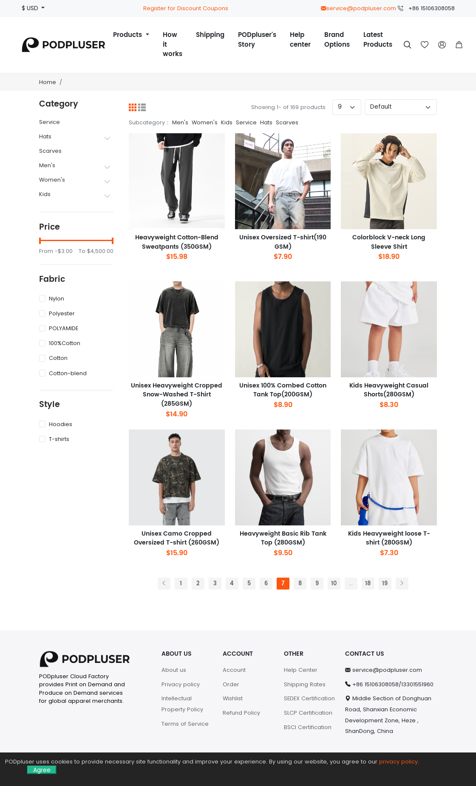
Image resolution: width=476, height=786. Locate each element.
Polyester (57, 313)
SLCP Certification (308, 712)
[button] (459, 45)
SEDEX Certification (309, 698)
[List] (142, 107)
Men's (47, 165)
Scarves (50, 150)
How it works (172, 44)
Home (47, 82)
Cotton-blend (63, 373)
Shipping (210, 35)
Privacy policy (181, 684)
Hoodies (55, 424)
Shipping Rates (305, 684)
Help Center (300, 670)
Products (128, 35)
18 (368, 583)
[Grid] (132, 107)
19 (385, 583)
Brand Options (337, 40)
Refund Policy (241, 712)
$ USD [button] (31, 8)
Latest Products (377, 40)
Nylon (51, 298)
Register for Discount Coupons (185, 8)
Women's (52, 179)
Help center (300, 40)
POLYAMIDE (58, 328)
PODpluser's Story (257, 40)
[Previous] (164, 584)
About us (174, 670)
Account (234, 670)
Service (49, 122)
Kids (45, 194)
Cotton (53, 358)
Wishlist (233, 698)
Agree (42, 770)
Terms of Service (185, 723)
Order (231, 684)
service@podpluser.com (358, 8)
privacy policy (398, 761)
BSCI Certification (308, 727)
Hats (45, 136)
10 (334, 583)
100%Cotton (59, 343)
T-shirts (54, 439)
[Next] (402, 584)
